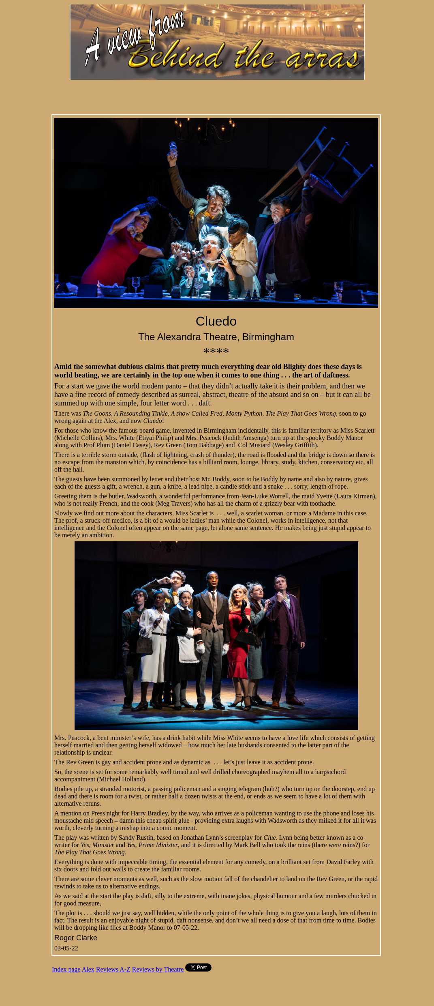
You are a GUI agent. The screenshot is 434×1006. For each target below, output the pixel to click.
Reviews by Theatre (158, 969)
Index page (66, 969)
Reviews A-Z (113, 969)
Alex (88, 969)
